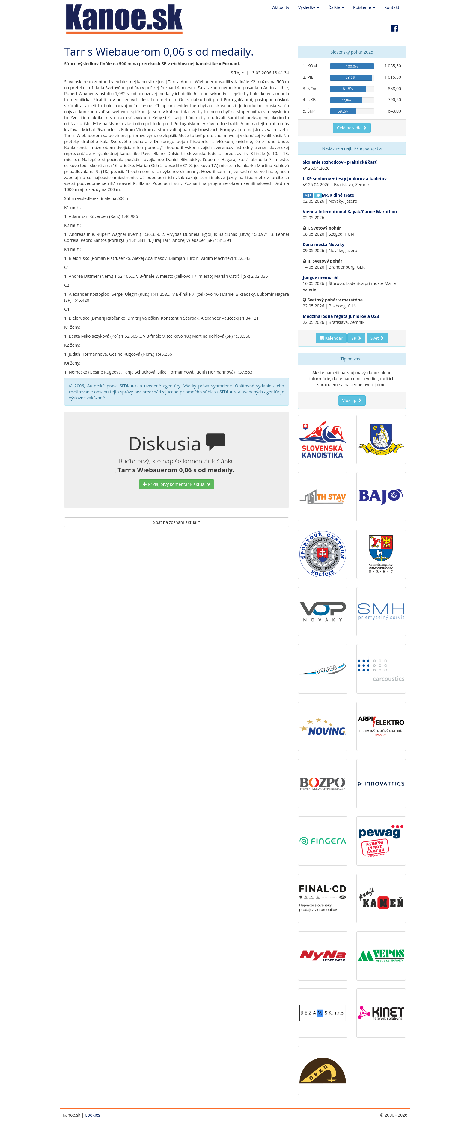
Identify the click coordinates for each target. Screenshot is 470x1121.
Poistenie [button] (364, 7)
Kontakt (392, 7)
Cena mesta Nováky (323, 244)
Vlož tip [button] (351, 400)
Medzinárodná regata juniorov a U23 (341, 316)
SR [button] (356, 338)
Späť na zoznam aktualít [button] (176, 522)
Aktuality (280, 7)
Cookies (92, 1115)
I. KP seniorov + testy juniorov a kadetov (345, 178)
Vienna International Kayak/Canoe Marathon (350, 211)
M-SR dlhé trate (338, 195)
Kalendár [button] (331, 338)
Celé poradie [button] (352, 128)
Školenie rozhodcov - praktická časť (340, 162)
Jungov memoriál (320, 277)
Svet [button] (377, 338)
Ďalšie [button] (336, 7)
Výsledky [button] (308, 7)
